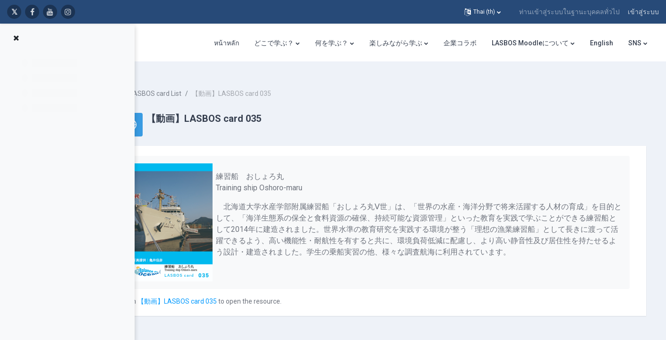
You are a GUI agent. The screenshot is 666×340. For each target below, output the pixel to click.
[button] (482, 12)
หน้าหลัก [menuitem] (226, 43)
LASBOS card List (197, 85)
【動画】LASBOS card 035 (219, 293)
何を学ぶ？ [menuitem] (331, 43)
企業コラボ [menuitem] (460, 43)
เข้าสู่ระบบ (643, 12)
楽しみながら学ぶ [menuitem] (395, 43)
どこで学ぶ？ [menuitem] (274, 43)
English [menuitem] (601, 43)
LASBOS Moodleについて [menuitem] (530, 43)
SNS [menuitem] (634, 43)
